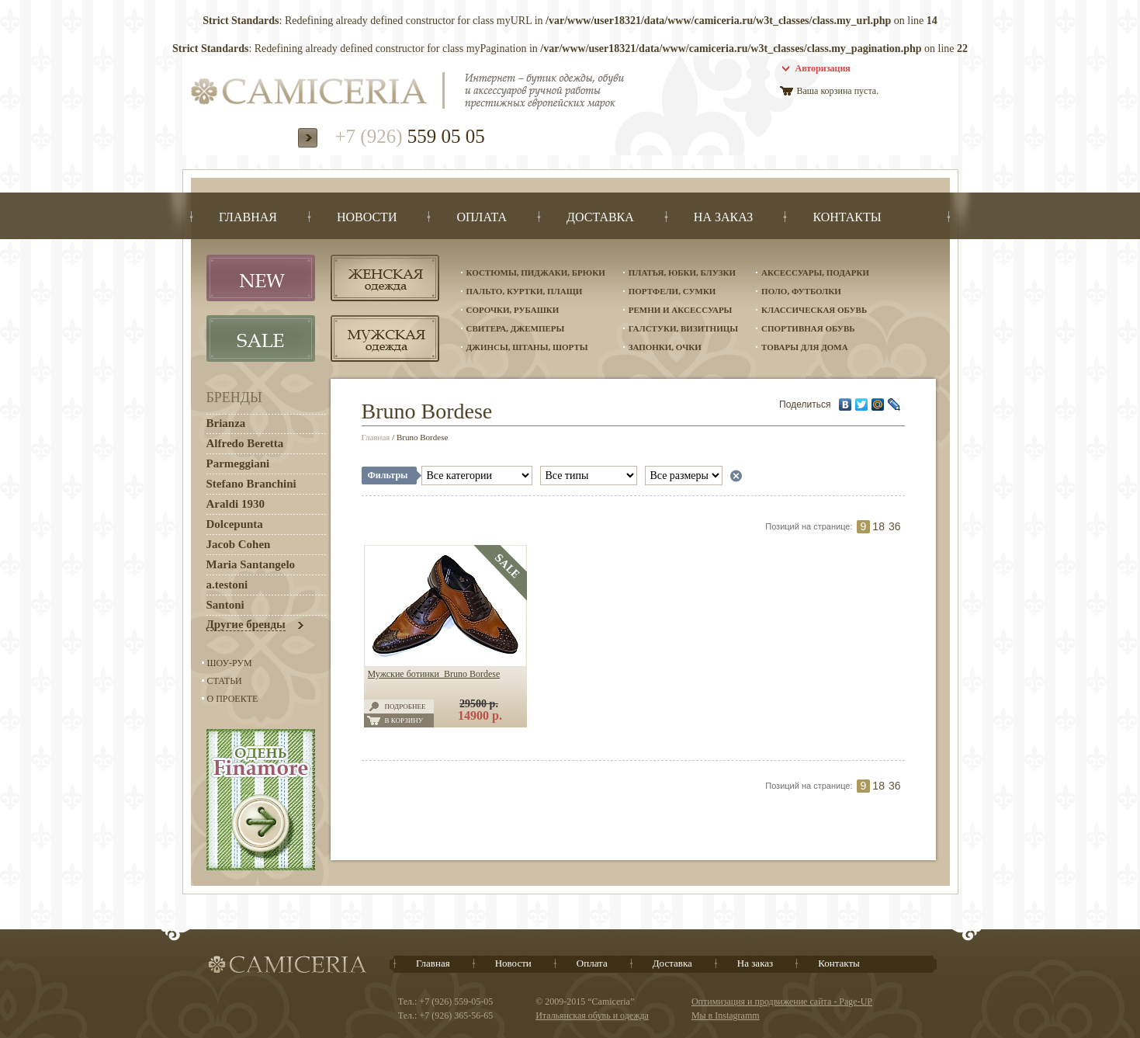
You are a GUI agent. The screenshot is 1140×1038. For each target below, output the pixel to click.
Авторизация (823, 68)
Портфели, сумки (672, 291)
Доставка (672, 963)
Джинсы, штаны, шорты (527, 347)
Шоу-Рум (229, 663)
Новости (513, 963)
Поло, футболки (801, 291)
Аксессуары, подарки (815, 272)
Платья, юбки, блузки (682, 272)
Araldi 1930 (235, 504)
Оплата (592, 963)
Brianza (226, 423)
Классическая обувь (814, 309)
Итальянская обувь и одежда (592, 1015)
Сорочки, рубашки (513, 309)
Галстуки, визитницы (683, 328)
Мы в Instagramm (725, 1015)
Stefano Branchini (251, 483)
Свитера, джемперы (515, 328)
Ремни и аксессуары (681, 309)
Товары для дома (804, 347)
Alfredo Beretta (245, 443)
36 (895, 526)
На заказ (755, 963)
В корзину (404, 720)
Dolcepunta (234, 524)
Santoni (225, 605)
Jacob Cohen (238, 544)
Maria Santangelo (251, 564)
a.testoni (227, 584)
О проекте (232, 698)
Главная (376, 437)
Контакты (839, 963)
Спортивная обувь (807, 328)
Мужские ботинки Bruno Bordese (434, 673)
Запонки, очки (665, 347)
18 (878, 526)
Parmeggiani (238, 463)
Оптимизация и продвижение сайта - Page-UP (781, 1001)
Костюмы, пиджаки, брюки (535, 272)
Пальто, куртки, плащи (524, 291)
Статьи (224, 680)
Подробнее (405, 706)
